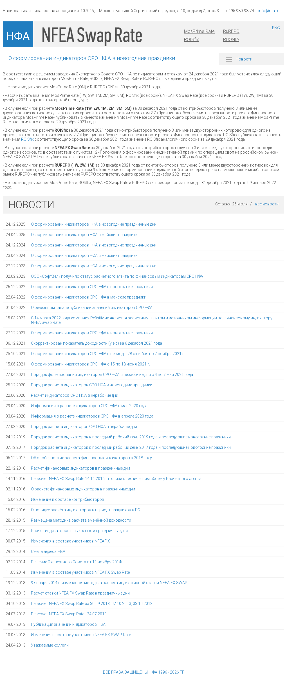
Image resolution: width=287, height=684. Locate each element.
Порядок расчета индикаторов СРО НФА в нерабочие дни (84, 426)
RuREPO (231, 31)
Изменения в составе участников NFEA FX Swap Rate (80, 572)
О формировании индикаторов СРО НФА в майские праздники (88, 297)
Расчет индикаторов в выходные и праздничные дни (79, 530)
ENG (276, 28)
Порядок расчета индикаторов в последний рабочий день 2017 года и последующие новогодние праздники (131, 447)
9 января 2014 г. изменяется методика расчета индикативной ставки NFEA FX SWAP (109, 582)
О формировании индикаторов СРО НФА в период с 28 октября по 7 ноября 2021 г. (108, 353)
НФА (18, 36)
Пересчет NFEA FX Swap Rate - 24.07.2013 (69, 614)
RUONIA (231, 39)
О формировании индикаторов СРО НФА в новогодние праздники (92, 286)
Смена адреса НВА (48, 551)
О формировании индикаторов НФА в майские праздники (84, 234)
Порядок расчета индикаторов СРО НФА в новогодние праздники (91, 385)
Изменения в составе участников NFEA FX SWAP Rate (81, 635)
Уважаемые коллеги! (50, 645)
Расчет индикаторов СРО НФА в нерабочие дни (74, 395)
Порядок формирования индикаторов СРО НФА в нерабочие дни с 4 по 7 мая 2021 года (112, 374)
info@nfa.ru (268, 10)
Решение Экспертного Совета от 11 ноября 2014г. (77, 562)
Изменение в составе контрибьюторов (67, 499)
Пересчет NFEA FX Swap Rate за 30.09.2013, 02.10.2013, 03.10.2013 (92, 603)
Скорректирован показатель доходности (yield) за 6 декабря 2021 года (96, 343)
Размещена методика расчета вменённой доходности (81, 520)
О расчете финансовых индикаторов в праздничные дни (83, 489)
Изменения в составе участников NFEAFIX (70, 541)
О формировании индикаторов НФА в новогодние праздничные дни (93, 224)
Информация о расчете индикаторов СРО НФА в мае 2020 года (89, 405)
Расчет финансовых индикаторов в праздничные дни (80, 468)
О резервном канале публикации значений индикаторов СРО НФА (92, 307)
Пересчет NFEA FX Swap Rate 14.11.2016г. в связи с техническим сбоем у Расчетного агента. (116, 478)
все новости (267, 204)
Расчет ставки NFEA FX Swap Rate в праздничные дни (80, 593)
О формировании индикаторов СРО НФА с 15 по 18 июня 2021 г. (90, 364)
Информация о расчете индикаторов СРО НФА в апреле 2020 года (92, 416)
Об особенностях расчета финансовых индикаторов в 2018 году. (92, 458)
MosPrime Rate (199, 31)
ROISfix (191, 39)
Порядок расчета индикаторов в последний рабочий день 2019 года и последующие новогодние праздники (131, 437)
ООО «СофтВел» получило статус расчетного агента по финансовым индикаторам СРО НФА (117, 276)
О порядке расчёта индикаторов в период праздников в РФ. (86, 510)
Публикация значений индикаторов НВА (68, 624)
